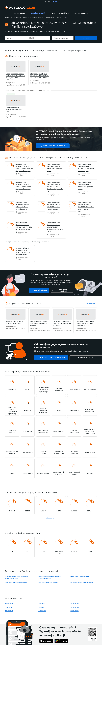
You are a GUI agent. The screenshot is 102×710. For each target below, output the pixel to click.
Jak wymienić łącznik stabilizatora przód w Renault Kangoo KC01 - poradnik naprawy (23, 251)
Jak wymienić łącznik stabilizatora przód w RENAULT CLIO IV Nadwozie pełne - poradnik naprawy (55, 227)
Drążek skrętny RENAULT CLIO (51, 145)
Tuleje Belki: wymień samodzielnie (48, 582)
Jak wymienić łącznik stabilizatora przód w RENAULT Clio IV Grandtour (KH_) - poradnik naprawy (24, 185)
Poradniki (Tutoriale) (21, 17)
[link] (20, 13)
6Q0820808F (9, 607)
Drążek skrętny (50, 17)
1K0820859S (74, 611)
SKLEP (47, 2)
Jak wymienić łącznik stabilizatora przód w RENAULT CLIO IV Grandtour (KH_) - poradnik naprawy (55, 186)
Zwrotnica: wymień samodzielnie (80, 576)
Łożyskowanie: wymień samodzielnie (81, 582)
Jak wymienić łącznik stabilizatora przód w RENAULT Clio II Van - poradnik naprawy (53, 206)
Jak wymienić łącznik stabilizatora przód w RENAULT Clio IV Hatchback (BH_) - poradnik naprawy (24, 167)
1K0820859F (42, 604)
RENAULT (60, 17)
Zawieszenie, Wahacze (36, 17)
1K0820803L (42, 607)
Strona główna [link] (9, 17)
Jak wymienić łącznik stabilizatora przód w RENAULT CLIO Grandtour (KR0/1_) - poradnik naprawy (86, 207)
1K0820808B (9, 611)
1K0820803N (9, 604)
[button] (64, 13)
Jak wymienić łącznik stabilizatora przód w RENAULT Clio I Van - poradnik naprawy (22, 206)
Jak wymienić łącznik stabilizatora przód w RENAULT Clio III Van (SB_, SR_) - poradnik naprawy (24, 226)
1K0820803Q (42, 611)
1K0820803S (74, 604)
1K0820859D (74, 607)
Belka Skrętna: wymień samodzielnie (16, 582)
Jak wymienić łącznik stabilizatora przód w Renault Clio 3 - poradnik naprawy (54, 167)
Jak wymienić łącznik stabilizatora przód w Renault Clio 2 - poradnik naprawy (85, 185)
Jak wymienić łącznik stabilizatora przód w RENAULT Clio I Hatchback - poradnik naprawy (86, 167)
